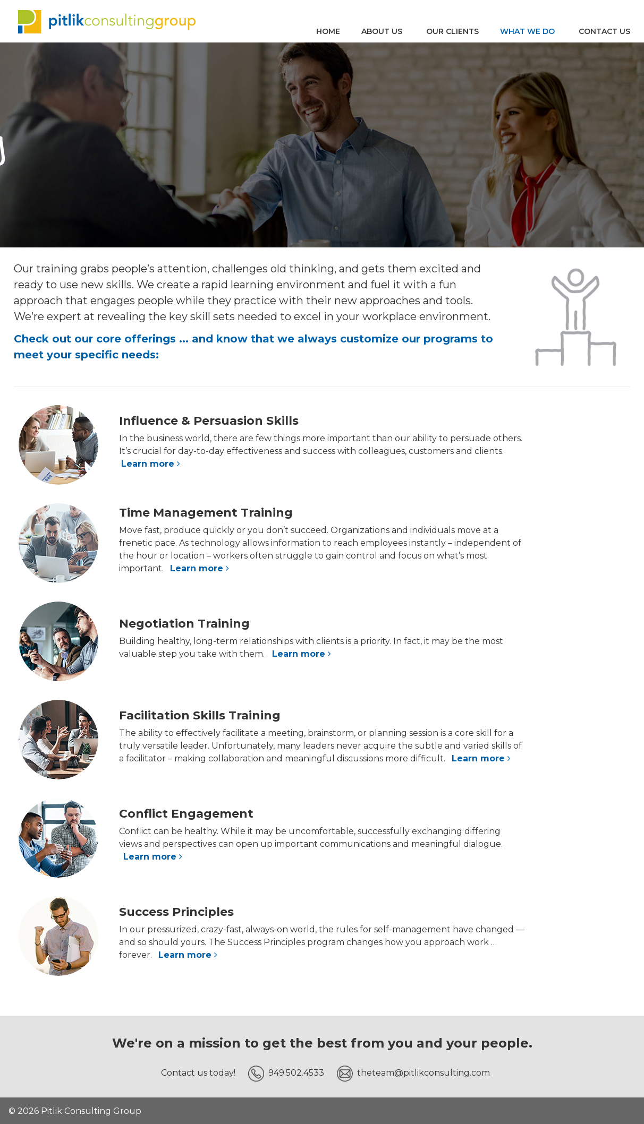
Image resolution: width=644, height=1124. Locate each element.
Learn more (152, 464)
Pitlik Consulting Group (107, 21)
